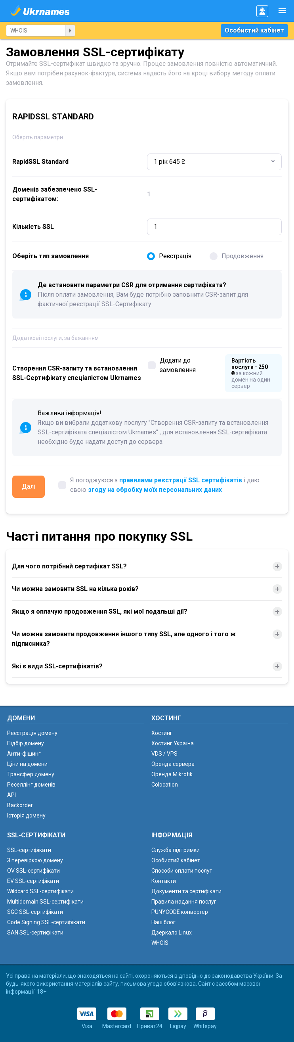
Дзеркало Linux (171, 932)
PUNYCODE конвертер (179, 912)
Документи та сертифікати (186, 891)
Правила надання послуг (183, 901)
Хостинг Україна (172, 743)
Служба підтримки (175, 850)
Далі (28, 486)
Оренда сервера (173, 764)
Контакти (163, 881)
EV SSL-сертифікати (33, 881)
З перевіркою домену (35, 860)
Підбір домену (25, 743)
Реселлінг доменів (31, 784)
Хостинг (161, 733)
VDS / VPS (164, 753)
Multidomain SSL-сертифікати (45, 901)
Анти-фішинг (24, 753)
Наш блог (163, 922)
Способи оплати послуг (181, 870)
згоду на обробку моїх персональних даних (155, 489)
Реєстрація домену (32, 733)
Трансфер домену (30, 774)
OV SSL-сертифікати (33, 870)
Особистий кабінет (254, 30)
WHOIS (159, 943)
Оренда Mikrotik (172, 774)
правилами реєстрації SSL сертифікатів (180, 480)
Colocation (164, 784)
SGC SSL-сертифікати (35, 912)
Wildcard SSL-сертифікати (40, 891)
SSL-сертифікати (29, 850)
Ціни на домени (27, 764)
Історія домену (26, 815)
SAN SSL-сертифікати (35, 932)
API (11, 795)
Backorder (20, 805)
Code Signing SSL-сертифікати (46, 922)
